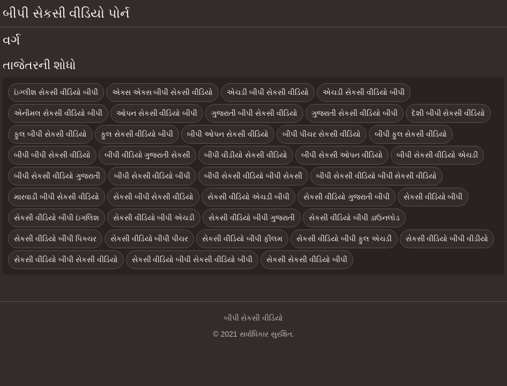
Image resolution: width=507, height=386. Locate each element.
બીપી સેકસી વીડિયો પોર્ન (66, 13)
